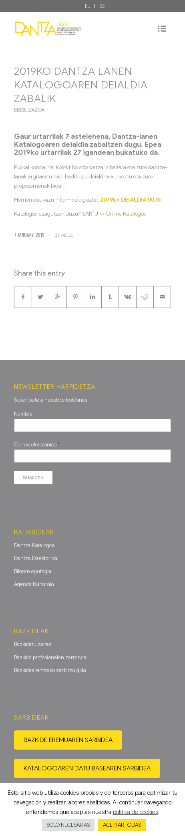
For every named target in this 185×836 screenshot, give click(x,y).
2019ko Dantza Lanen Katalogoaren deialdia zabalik (81, 85)
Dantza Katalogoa (34, 545)
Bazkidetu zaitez (33, 644)
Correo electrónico (37, 445)
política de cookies (135, 812)
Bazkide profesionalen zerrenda (50, 657)
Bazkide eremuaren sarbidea (68, 740)
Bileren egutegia (32, 571)
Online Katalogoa (126, 213)
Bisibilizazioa (29, 110)
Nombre (23, 414)
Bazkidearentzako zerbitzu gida (50, 670)
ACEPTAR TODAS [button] (122, 825)
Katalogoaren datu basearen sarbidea (87, 768)
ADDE (67, 235)
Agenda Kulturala (34, 584)
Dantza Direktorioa (35, 558)
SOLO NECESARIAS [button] (68, 825)
